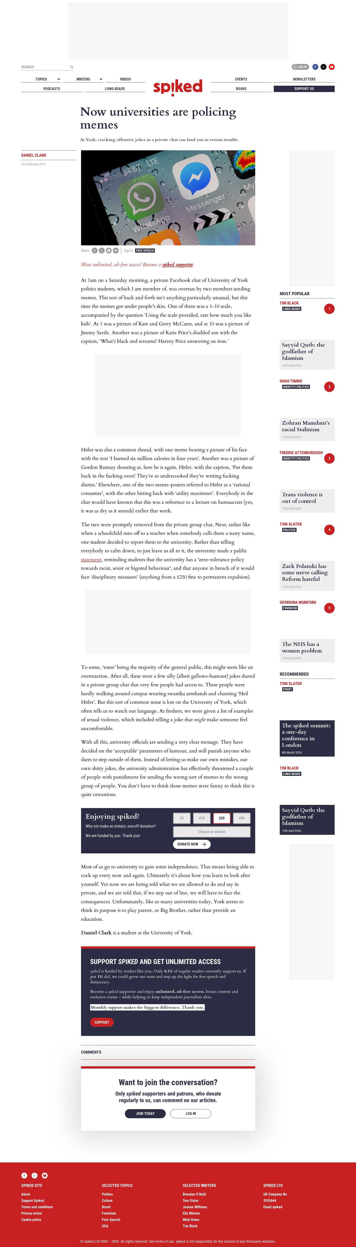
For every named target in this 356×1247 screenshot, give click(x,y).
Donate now (188, 844)
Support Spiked (32, 1200)
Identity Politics (296, 387)
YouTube (332, 67)
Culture (107, 1200)
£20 (222, 818)
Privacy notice (31, 1213)
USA (105, 1226)
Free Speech (145, 250)
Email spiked (272, 1207)
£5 (182, 818)
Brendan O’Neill (194, 1194)
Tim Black (289, 303)
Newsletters (304, 79)
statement (91, 559)
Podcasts (51, 89)
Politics (289, 530)
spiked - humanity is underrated (178, 88)
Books (241, 89)
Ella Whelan (191, 1213)
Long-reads (115, 89)
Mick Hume (191, 1220)
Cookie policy (31, 1220)
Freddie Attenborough (301, 452)
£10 (202, 818)
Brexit (106, 1207)
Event (287, 689)
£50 (242, 818)
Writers (83, 79)
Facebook (315, 67)
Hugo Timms (291, 381)
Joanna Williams (195, 1207)
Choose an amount (212, 832)
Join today (145, 1113)
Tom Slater (291, 524)
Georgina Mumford (298, 602)
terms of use (165, 1241)
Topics (41, 79)
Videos (125, 79)
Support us (304, 89)
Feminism (290, 608)
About (25, 1194)
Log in (299, 67)
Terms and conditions (37, 1207)
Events (241, 79)
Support (102, 1022)
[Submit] (71, 66)
